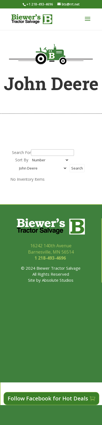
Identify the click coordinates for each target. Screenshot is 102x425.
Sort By (21, 159)
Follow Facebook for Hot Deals (48, 398)
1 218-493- (51, 258)
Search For (21, 152)
